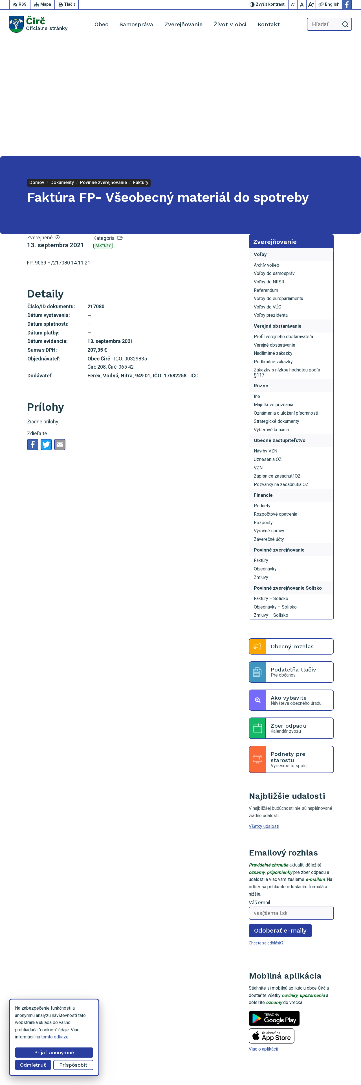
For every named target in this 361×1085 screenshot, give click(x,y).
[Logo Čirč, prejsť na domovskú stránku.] (38, 24)
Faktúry (103, 129)
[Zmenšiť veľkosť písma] (293, 4)
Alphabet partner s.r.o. (202, 1070)
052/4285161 (324, 1031)
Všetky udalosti (264, 709)
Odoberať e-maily (280, 813)
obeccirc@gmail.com (331, 1037)
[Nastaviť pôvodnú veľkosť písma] (302, 4)
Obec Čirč (270, 1070)
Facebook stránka (328, 1044)
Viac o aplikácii (263, 932)
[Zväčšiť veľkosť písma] (311, 4)
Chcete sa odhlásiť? (266, 826)
